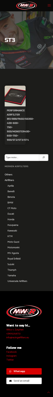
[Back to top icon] (47, 391)
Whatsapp (17, 371)
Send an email (19, 381)
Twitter (10, 360)
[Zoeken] (43, 157)
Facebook (11, 352)
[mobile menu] (49, 5)
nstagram (12, 356)
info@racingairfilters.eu (17, 337)
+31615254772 (13, 334)
